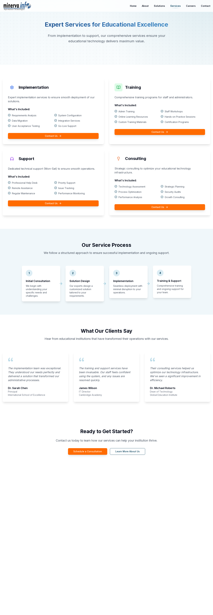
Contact (205, 5)
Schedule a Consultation (87, 451)
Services (175, 6)
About (145, 5)
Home (133, 5)
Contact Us (53, 135)
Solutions (159, 5)
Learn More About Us (127, 451)
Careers (191, 5)
